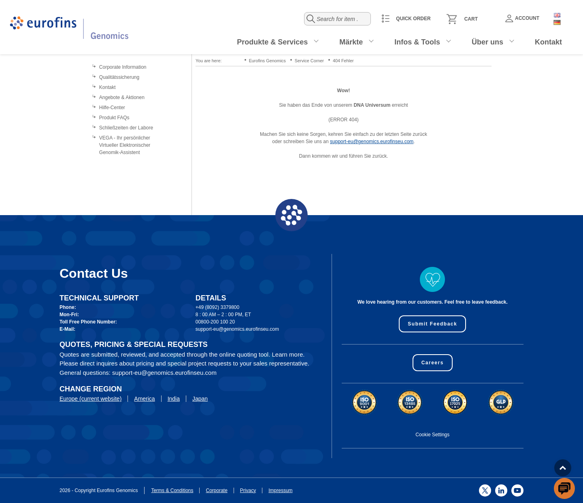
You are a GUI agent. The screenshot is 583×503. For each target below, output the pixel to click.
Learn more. (288, 354)
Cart (471, 19)
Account (522, 18)
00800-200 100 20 (215, 322)
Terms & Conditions (172, 490)
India (174, 398)
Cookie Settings (432, 434)
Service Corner (309, 60)
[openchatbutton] (564, 488)
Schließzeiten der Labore (126, 128)
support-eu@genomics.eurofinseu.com (371, 141)
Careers (432, 363)
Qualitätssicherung (119, 77)
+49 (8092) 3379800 (217, 307)
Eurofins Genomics (267, 60)
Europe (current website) (90, 398)
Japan (200, 398)
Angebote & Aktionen (122, 97)
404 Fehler (343, 60)
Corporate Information (123, 67)
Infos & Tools (417, 42)
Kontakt (548, 42)
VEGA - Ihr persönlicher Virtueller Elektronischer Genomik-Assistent (125, 145)
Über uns (487, 42)
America (144, 398)
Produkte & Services (272, 42)
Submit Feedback (432, 324)
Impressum (280, 490)
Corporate (216, 490)
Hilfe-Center (112, 107)
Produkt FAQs (114, 117)
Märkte (351, 42)
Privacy (248, 490)
